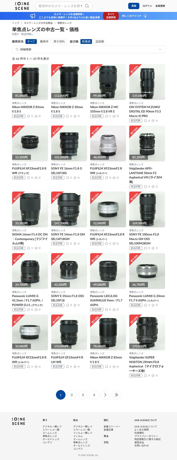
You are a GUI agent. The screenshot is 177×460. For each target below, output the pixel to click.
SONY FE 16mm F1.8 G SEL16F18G (66, 171)
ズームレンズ (50, 432)
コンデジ (47, 442)
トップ (15, 23)
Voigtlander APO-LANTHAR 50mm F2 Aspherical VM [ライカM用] (145, 175)
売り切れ (59, 41)
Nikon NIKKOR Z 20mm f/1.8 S (67, 109)
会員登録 (160, 5)
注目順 (99, 41)
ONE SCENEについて (145, 426)
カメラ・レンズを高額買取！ (69, 14)
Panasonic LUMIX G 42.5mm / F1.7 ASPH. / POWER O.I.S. (27, 300)
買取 (133, 5)
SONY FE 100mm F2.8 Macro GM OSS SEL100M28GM (144, 238)
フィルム (78, 436)
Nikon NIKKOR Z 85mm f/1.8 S (28, 109)
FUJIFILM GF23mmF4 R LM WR (67, 359)
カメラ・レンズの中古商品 (38, 23)
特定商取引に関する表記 (147, 439)
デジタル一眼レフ (52, 426)
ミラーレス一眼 (51, 429)
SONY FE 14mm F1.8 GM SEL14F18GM (68, 236)
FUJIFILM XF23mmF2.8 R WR (29, 171)
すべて (31, 41)
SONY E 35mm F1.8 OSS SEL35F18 (67, 298)
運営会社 (139, 442)
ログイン (147, 5)
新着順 (86, 41)
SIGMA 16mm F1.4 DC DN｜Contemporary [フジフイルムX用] (30, 238)
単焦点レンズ (64, 23)
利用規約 (139, 432)
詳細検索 (25, 49)
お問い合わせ (141, 445)
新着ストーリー (112, 426)
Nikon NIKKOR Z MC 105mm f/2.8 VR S (104, 109)
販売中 (44, 41)
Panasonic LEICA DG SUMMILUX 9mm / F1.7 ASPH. (106, 300)
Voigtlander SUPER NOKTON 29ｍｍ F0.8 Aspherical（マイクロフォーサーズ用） (146, 364)
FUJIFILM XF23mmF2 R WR (106, 171)
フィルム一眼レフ (82, 432)
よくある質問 (141, 429)
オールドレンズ (51, 439)
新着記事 (108, 429)
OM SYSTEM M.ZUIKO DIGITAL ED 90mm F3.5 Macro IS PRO (145, 111)
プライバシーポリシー (146, 436)
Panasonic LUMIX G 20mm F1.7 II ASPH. (147, 298)
